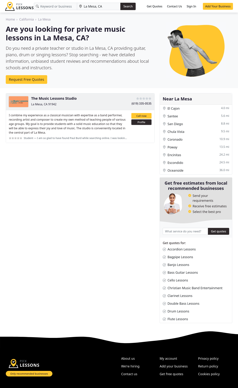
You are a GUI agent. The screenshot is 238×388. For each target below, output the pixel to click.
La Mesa (44, 19)
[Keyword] (55, 6)
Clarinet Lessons (177, 295)
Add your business (174, 366)
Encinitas (196, 155)
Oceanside (196, 170)
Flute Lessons (175, 319)
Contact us (129, 374)
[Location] (99, 6)
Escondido (196, 162)
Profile (141, 122)
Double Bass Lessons (181, 303)
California (26, 19)
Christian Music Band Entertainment (193, 288)
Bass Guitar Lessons (180, 272)
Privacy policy (208, 358)
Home (10, 19)
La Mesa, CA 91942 (43, 104)
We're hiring (130, 366)
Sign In (191, 6)
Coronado (196, 139)
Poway (196, 147)
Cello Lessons (175, 280)
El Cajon (196, 108)
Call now (141, 116)
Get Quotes (154, 6)
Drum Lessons (176, 311)
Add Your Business (218, 6)
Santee (196, 116)
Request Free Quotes (26, 79)
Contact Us (174, 6)
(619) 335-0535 (142, 103)
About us (128, 358)
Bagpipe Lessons (178, 257)
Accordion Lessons (179, 249)
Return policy (208, 366)
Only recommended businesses (29, 373)
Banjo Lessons (176, 264)
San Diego (196, 124)
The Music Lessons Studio (54, 98)
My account (168, 358)
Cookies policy (209, 374)
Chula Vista (196, 131)
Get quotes (218, 231)
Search (128, 6)
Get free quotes (171, 374)
